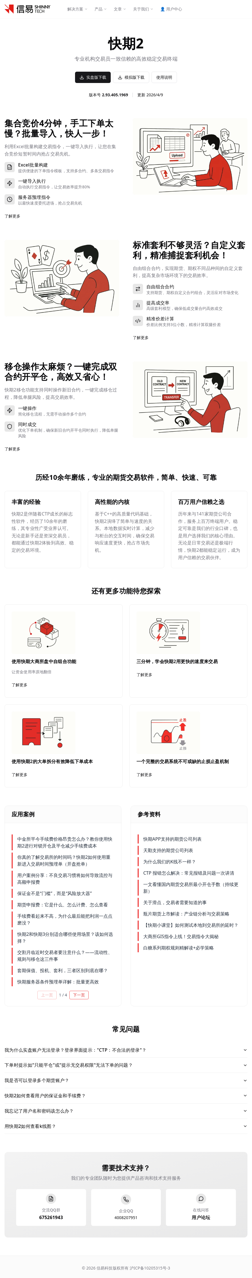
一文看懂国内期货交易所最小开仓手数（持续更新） (190, 887)
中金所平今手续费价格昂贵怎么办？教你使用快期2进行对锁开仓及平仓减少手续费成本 (64, 842)
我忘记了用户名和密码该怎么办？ (126, 1111)
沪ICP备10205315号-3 (149, 1268)
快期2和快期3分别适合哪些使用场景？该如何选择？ (65, 937)
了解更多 (12, 216)
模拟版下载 (131, 77)
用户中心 (171, 9)
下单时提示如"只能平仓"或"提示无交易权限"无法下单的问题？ (126, 1065)
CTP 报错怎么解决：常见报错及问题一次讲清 (188, 873)
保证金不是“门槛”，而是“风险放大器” (54, 893)
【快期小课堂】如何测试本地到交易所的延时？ (190, 925)
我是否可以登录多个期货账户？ (126, 1080)
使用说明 (164, 77)
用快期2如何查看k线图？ (126, 1126)
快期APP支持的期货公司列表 (172, 839)
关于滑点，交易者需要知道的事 (175, 902)
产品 (101, 9)
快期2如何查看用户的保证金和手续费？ (126, 1095)
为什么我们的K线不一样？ (169, 862)
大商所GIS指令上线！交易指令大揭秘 (181, 936)
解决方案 (77, 9)
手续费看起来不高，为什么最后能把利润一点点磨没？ (64, 919)
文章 (120, 9)
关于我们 (143, 9)
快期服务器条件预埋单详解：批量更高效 (58, 982)
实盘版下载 (93, 77)
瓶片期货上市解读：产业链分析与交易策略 (186, 914)
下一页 (79, 995)
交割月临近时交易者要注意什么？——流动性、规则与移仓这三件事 (64, 955)
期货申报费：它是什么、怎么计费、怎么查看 (62, 905)
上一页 (47, 995)
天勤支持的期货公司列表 (168, 850)
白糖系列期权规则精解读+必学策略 (178, 948)
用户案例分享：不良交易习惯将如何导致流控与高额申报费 (64, 878)
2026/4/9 (154, 94)
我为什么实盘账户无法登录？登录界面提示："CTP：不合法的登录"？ (126, 1050)
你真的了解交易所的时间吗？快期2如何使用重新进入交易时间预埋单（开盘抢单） (63, 860)
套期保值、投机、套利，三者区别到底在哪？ (62, 970)
